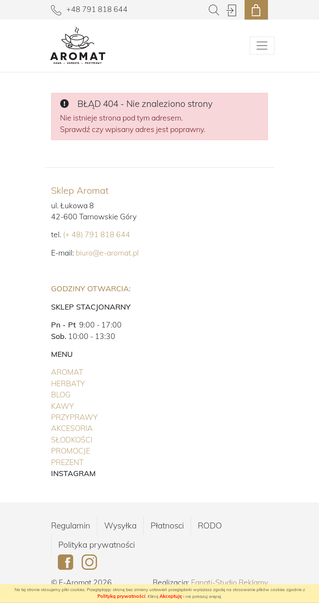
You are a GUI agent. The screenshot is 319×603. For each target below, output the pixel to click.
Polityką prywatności (121, 596)
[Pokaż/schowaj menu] (262, 46)
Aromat (84, 371)
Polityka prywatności (96, 545)
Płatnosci (167, 525)
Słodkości (89, 439)
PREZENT (85, 462)
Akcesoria (89, 427)
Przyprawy (92, 416)
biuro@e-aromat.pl (107, 252)
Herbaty (85, 383)
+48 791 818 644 (89, 9)
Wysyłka (120, 525)
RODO (210, 525)
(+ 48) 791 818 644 (96, 234)
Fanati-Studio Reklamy (229, 582)
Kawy (80, 405)
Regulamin (70, 525)
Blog (61, 394)
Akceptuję (171, 596)
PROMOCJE (88, 450)
